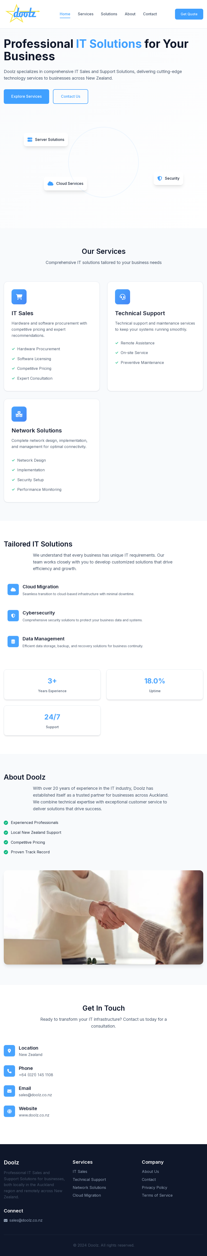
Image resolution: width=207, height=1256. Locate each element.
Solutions (109, 14)
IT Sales (80, 1171)
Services (85, 14)
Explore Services (26, 96)
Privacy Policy (154, 1187)
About (130, 14)
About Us (150, 1171)
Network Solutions (89, 1187)
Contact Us (70, 96)
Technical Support (89, 1179)
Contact (150, 14)
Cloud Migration (87, 1195)
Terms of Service (157, 1195)
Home (65, 14)
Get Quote (189, 14)
